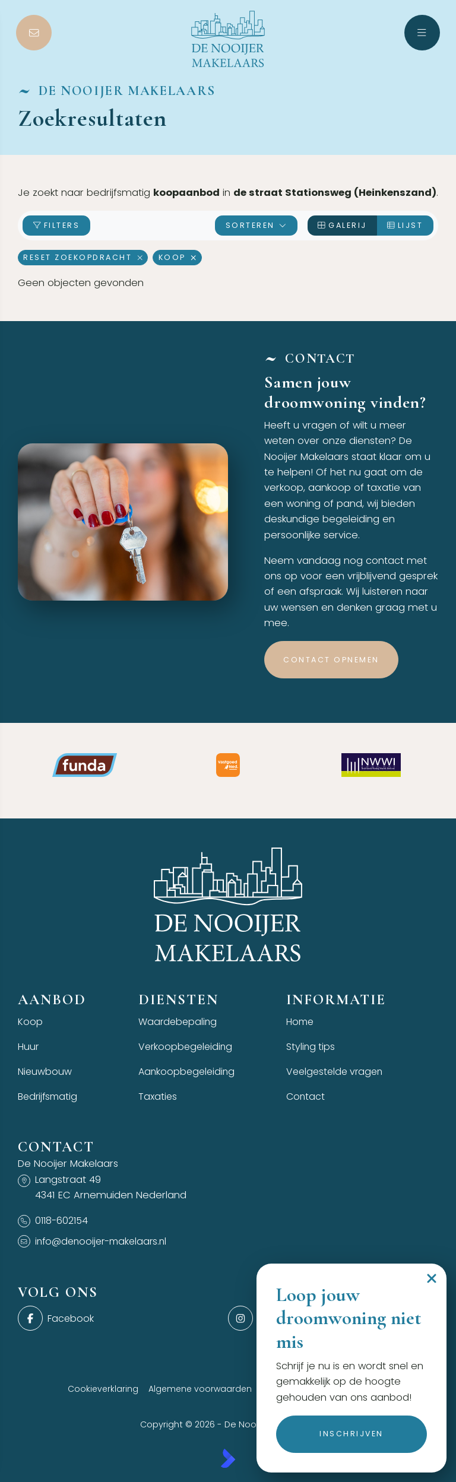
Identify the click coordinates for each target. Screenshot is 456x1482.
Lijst (405, 225)
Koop (178, 257)
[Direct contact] (34, 32)
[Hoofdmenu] (422, 32)
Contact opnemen (331, 660)
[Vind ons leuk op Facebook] (119, 1320)
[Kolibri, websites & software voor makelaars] (228, 1460)
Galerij (342, 225)
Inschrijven (351, 1434)
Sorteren (256, 225)
